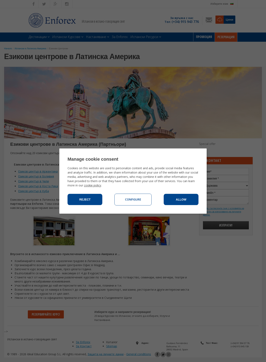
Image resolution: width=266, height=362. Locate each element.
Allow (181, 199)
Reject (84, 199)
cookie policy (92, 185)
